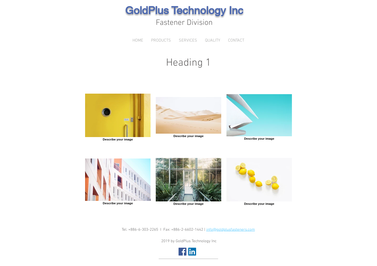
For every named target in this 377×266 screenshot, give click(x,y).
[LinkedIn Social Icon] (192, 252)
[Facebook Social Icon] (182, 252)
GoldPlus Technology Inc (184, 10)
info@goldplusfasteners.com (230, 229)
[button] (161, 40)
